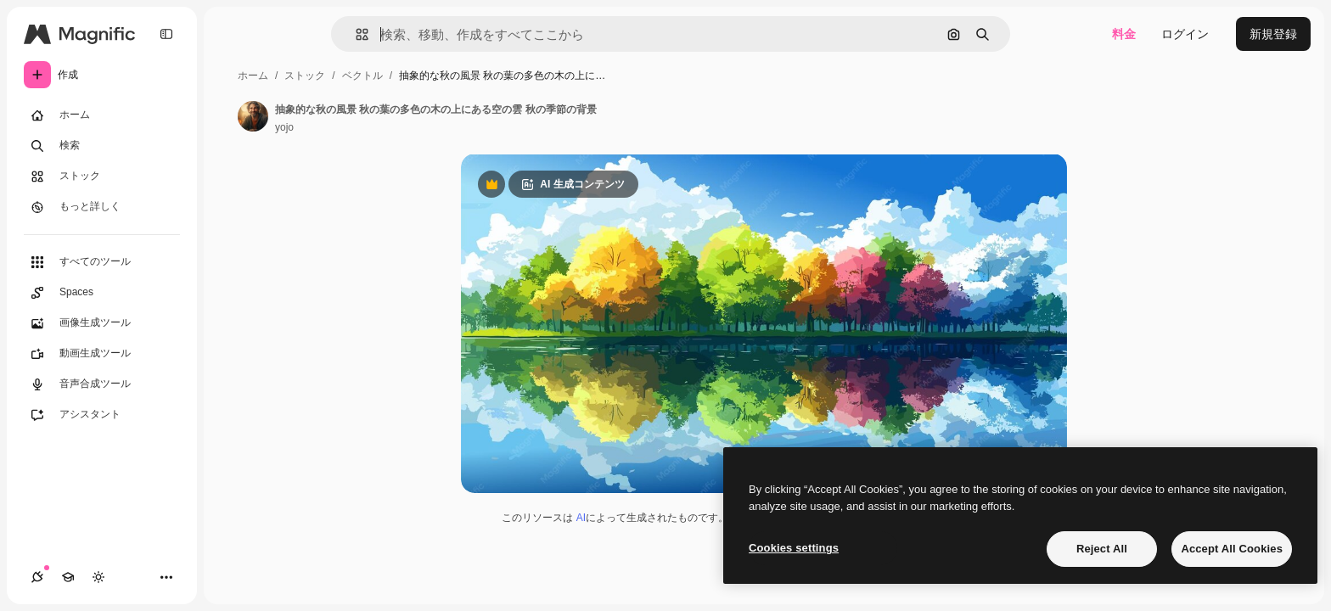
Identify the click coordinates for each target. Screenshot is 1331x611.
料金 (1124, 34)
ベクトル (362, 75)
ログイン (1185, 34)
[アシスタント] (102, 415)
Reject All (1101, 548)
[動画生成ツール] (102, 353)
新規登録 (1273, 34)
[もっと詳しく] (102, 207)
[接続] (37, 577)
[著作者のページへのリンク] (253, 116)
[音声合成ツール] (102, 384)
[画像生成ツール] (102, 323)
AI (581, 518)
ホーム (253, 75)
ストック (304, 75)
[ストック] (102, 176)
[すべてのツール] (102, 262)
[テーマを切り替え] (98, 577)
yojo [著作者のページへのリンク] (284, 127)
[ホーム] (102, 115)
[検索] (102, 146)
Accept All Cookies (1232, 548)
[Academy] (67, 577)
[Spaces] (102, 292)
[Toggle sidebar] (166, 34)
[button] (355, 34)
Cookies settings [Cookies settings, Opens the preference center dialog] (794, 547)
